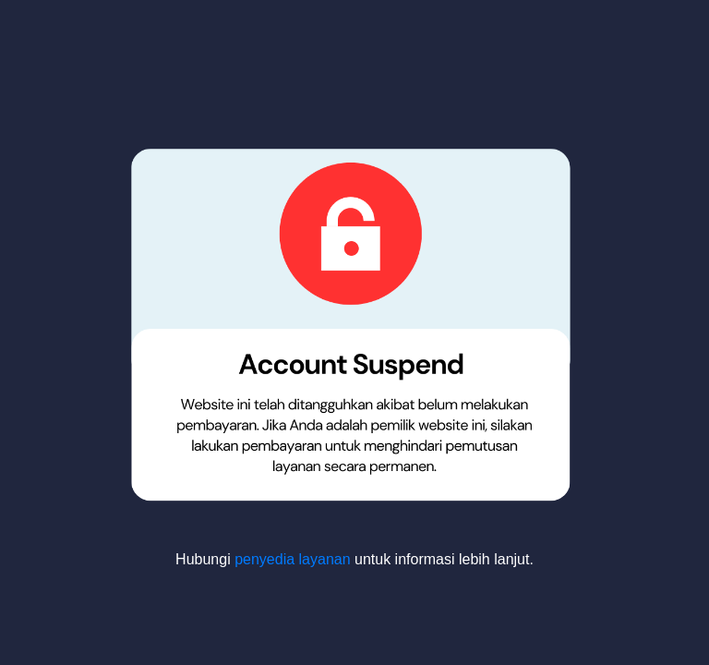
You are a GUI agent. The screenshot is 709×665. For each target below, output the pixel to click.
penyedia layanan (292, 559)
